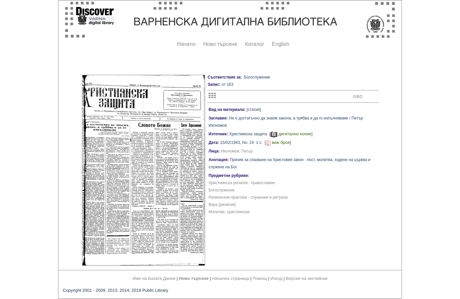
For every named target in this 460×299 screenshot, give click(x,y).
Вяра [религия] (222, 204)
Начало (186, 44)
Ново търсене (220, 44)
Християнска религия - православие (242, 183)
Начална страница (230, 278)
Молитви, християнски (229, 212)
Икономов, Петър (237, 151)
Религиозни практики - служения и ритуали (248, 197)
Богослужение (222, 190)
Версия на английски (306, 278)
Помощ (259, 278)
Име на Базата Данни (154, 278)
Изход (276, 278)
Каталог (254, 44)
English (280, 44)
